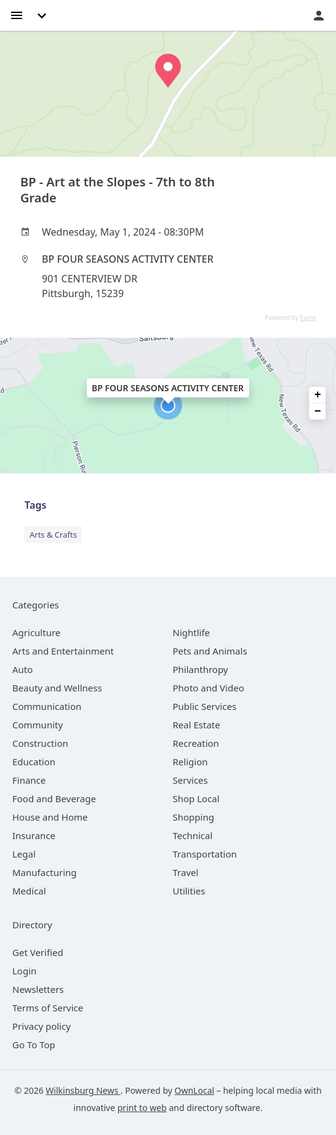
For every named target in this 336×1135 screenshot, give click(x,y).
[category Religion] (190, 761)
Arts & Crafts (53, 534)
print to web (142, 1107)
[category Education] (33, 761)
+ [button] (317, 395)
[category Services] (190, 780)
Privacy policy (41, 1026)
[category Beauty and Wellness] (57, 688)
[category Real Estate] (196, 725)
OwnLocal (195, 1090)
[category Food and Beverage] (54, 798)
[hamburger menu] (16, 14)
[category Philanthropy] (200, 669)
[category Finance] (29, 780)
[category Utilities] (189, 891)
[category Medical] (29, 891)
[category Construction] (40, 743)
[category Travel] (186, 872)
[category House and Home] (50, 817)
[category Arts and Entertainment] (63, 651)
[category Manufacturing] (44, 872)
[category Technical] (193, 835)
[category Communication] (46, 706)
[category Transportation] (205, 854)
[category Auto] (22, 669)
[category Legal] (24, 854)
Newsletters (38, 989)
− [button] (317, 411)
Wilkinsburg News (83, 1090)
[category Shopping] (193, 817)
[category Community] (37, 725)
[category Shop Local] (196, 798)
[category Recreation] (196, 743)
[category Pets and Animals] (210, 651)
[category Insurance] (33, 835)
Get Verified (37, 952)
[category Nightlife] (191, 632)
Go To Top (33, 1044)
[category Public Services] (205, 706)
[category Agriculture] (36, 632)
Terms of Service (47, 1008)
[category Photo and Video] (208, 688)
